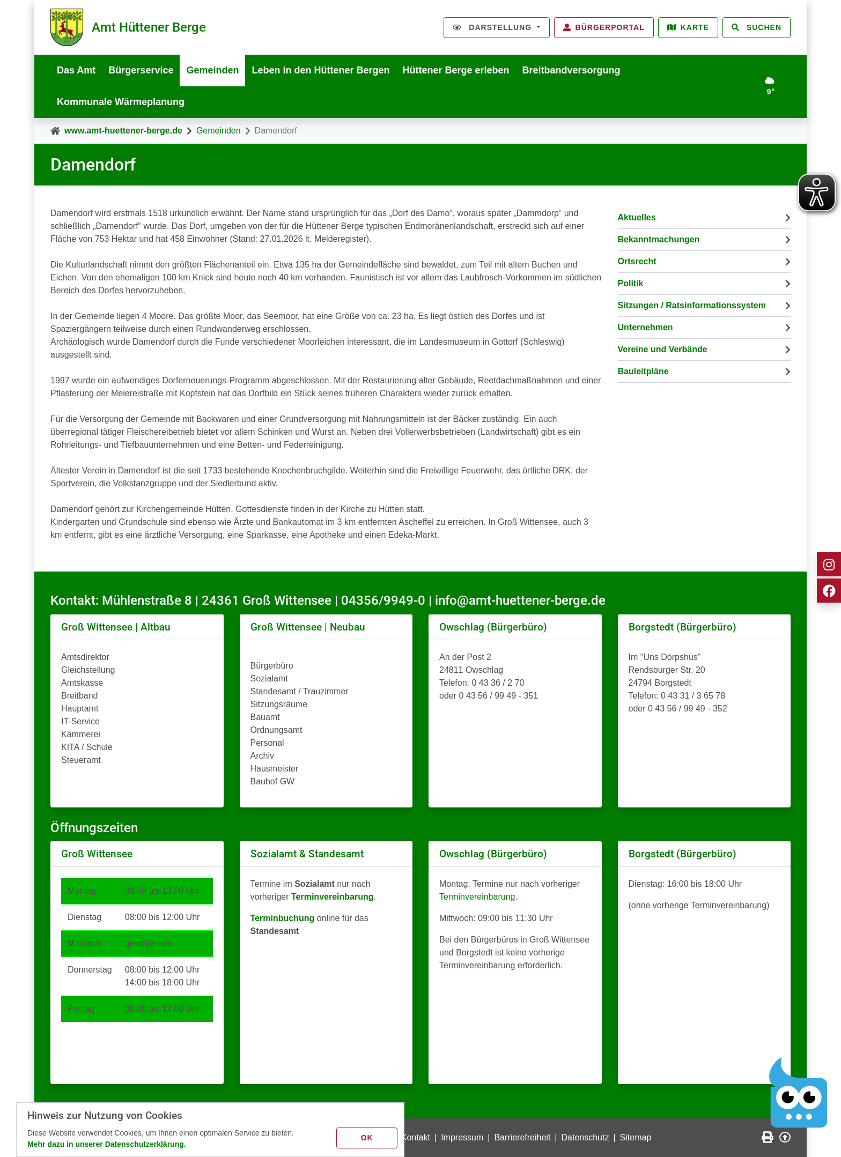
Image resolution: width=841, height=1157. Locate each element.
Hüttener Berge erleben (456, 70)
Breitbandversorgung (571, 70)
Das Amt (76, 70)
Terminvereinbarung (477, 896)
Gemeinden (212, 70)
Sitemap (636, 1137)
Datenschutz (585, 1137)
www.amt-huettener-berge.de (123, 130)
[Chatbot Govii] (798, 1092)
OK (367, 1137)
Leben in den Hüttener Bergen (320, 70)
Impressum (462, 1137)
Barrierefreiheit (522, 1137)
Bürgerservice (140, 70)
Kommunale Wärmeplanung (121, 102)
